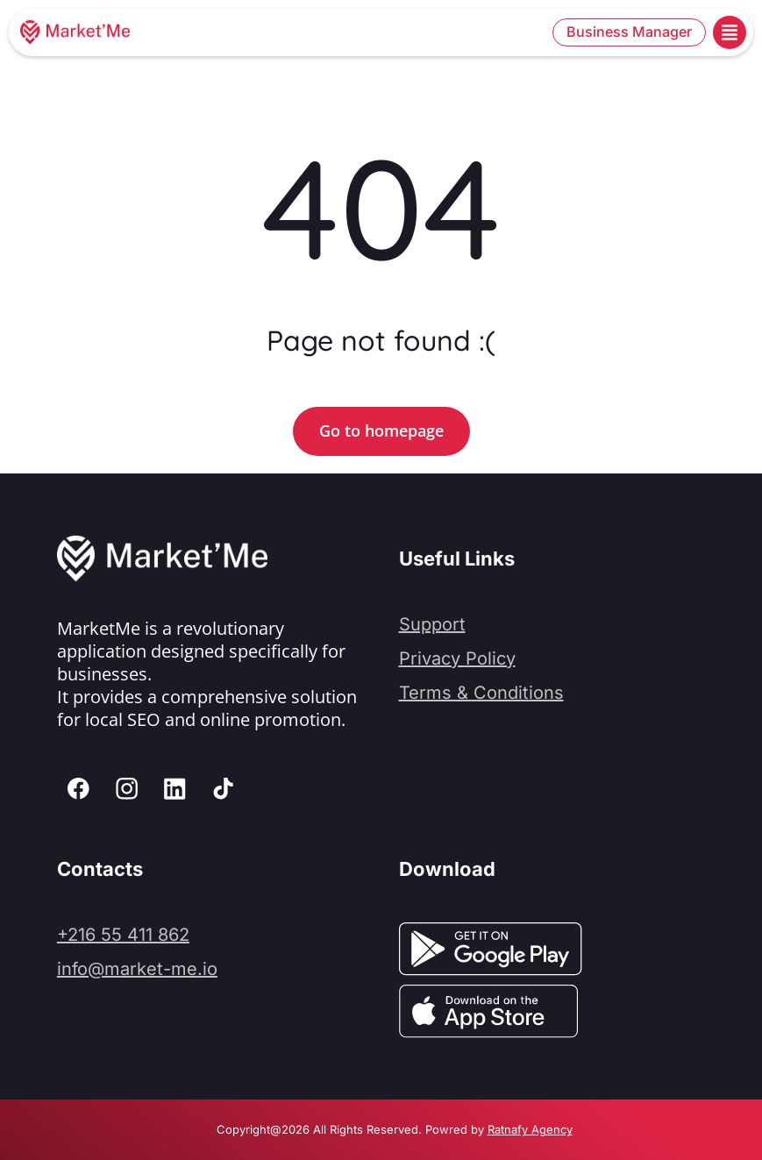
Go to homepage (381, 430)
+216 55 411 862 (123, 934)
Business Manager (629, 31)
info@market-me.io (137, 968)
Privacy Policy (457, 658)
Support (432, 624)
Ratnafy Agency (530, 1129)
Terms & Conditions (481, 692)
